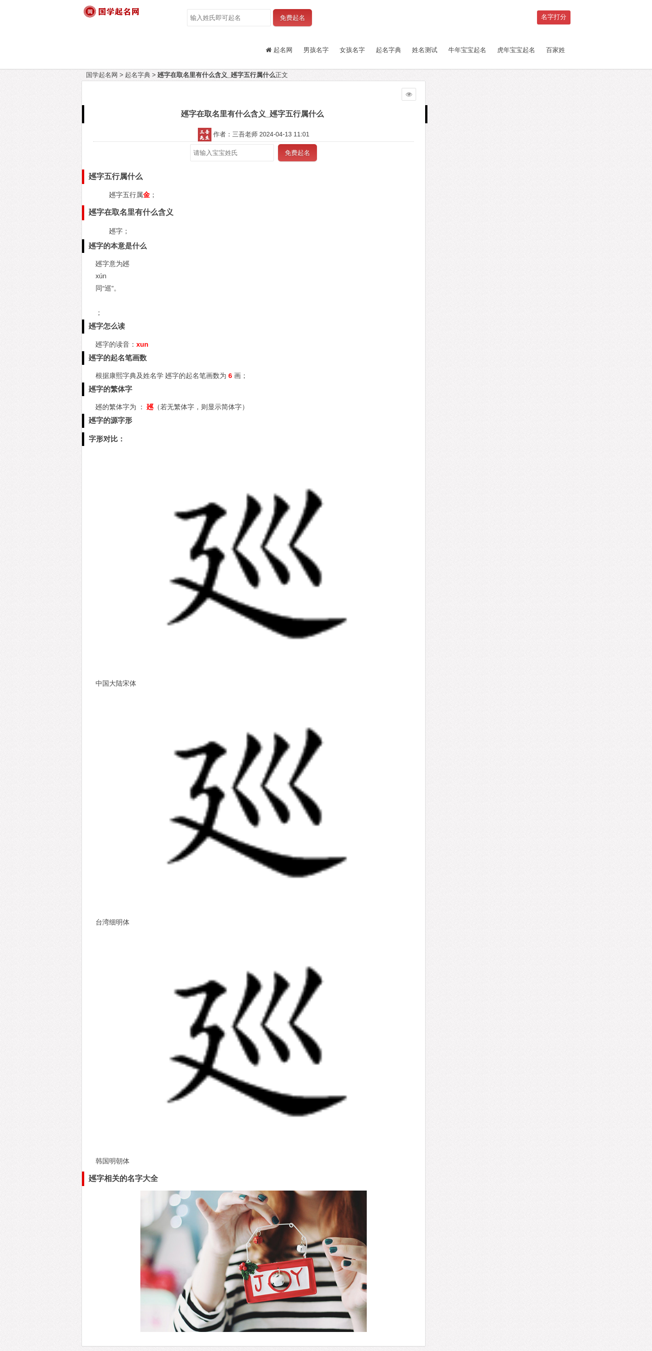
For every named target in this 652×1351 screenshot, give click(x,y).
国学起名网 (102, 74)
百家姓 (555, 49)
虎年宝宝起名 (516, 49)
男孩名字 (316, 49)
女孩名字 (352, 49)
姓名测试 (424, 49)
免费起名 (292, 17)
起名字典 (388, 49)
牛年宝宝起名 (467, 49)
